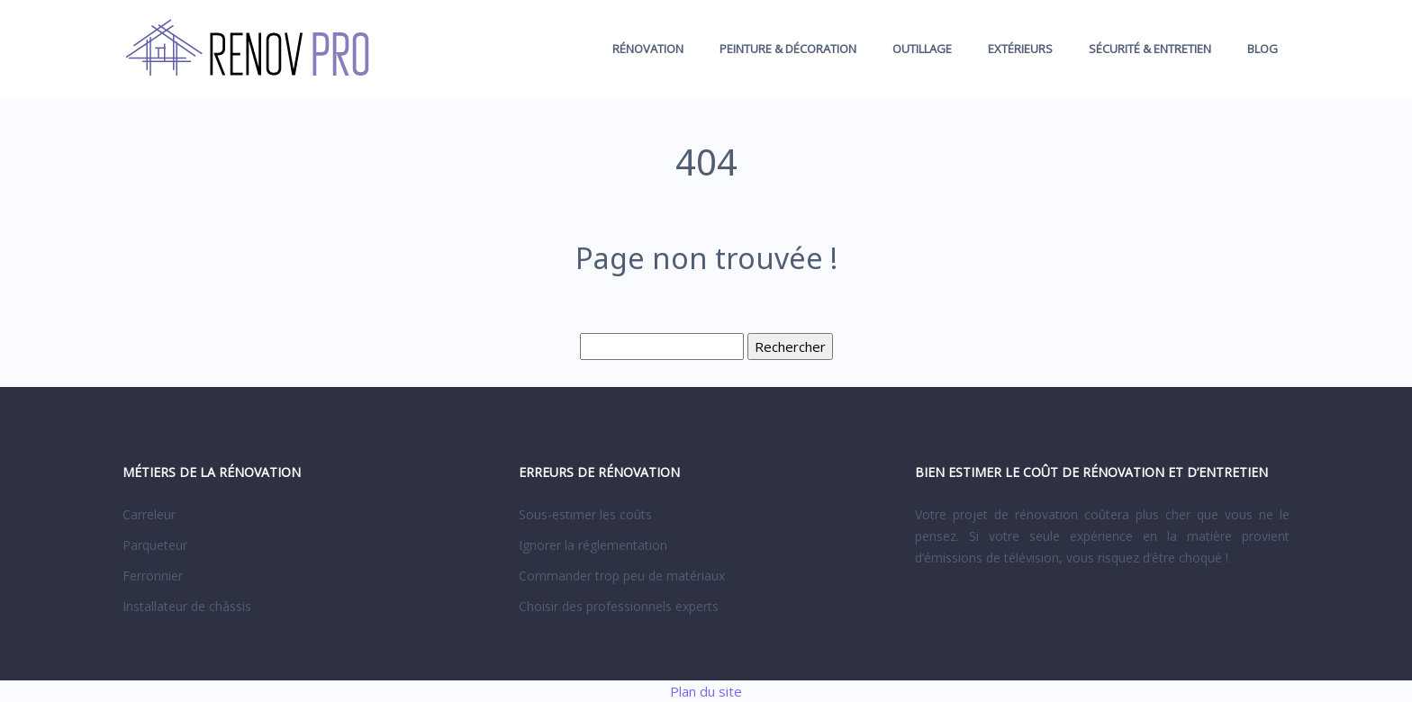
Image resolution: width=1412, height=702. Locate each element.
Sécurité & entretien (1150, 48)
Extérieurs (1020, 48)
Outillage (922, 48)
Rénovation (647, 48)
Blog (1262, 48)
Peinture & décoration (788, 48)
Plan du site (706, 691)
